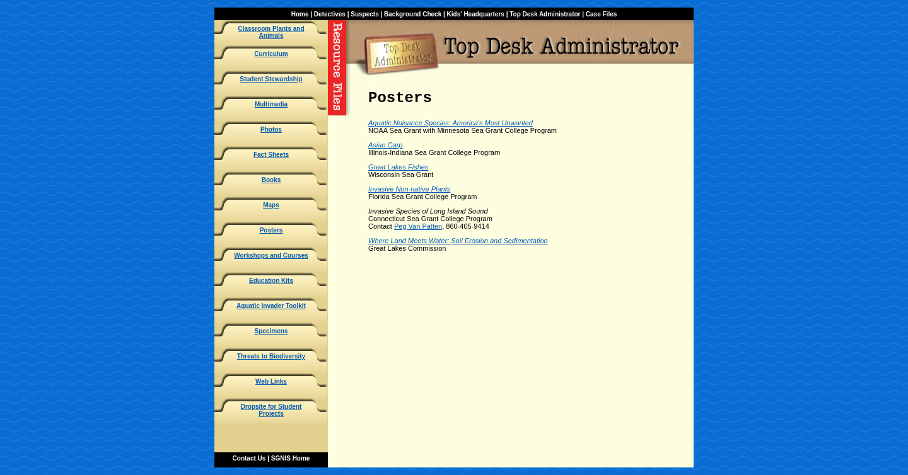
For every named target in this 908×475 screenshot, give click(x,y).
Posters (271, 230)
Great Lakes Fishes (398, 167)
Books (271, 179)
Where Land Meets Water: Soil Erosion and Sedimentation (458, 240)
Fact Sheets (271, 154)
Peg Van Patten (418, 226)
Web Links (271, 381)
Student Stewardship (271, 79)
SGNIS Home (290, 458)
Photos (271, 129)
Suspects (364, 14)
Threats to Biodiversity (271, 356)
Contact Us (249, 458)
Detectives (330, 14)
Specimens (271, 331)
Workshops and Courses (271, 255)
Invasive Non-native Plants (409, 189)
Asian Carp (385, 145)
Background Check (412, 14)
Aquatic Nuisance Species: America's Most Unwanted (450, 123)
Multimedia (271, 104)
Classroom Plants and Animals (271, 32)
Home (300, 14)
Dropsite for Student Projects (271, 410)
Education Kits (271, 280)
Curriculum (271, 53)
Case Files (601, 14)
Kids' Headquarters (475, 14)
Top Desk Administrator (544, 14)
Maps (271, 205)
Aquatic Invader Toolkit (271, 305)
